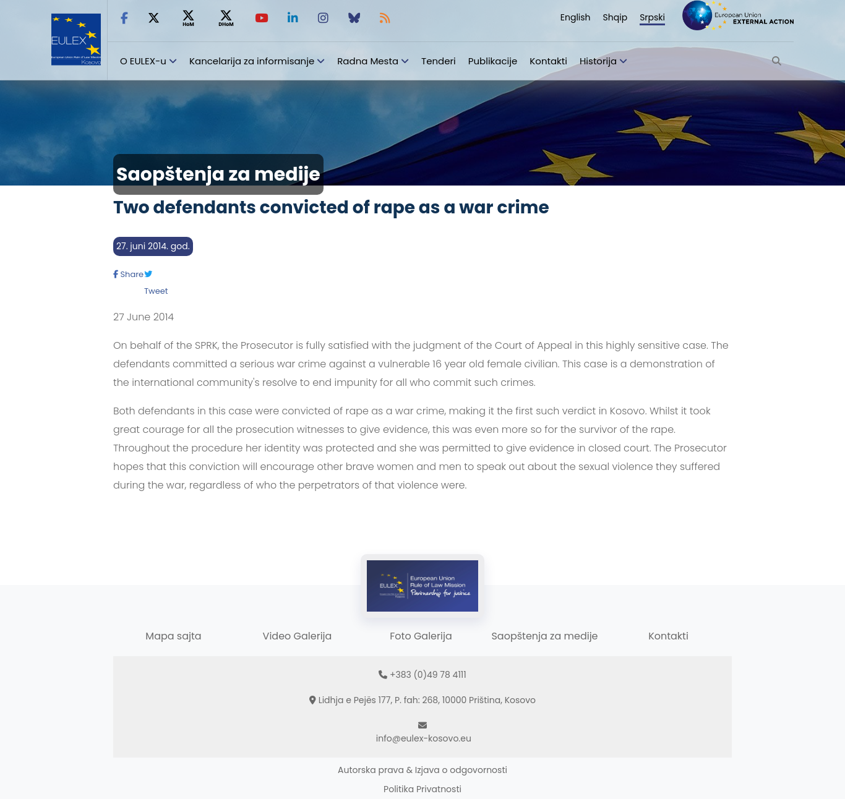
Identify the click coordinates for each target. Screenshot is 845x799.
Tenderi (438, 60)
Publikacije (493, 60)
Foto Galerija (421, 636)
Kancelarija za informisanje (253, 60)
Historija (598, 60)
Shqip (615, 17)
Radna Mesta (367, 60)
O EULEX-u (143, 60)
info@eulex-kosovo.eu (423, 738)
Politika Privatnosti (422, 789)
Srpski (652, 17)
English (575, 17)
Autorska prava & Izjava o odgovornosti (422, 770)
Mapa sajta (173, 636)
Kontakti (548, 60)
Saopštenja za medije (544, 636)
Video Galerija (297, 636)
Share (128, 274)
